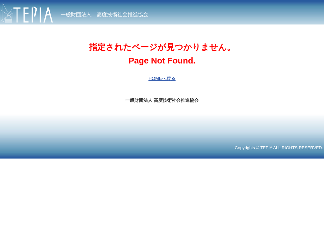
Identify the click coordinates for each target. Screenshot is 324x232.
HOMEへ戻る (162, 78)
